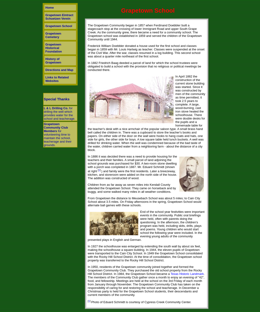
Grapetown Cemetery (53, 35)
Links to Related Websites (57, 79)
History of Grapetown (53, 60)
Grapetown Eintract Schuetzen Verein (59, 16)
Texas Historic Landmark (187, 274)
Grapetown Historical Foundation (53, 48)
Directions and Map (59, 70)
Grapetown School (58, 26)
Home (49, 7)
